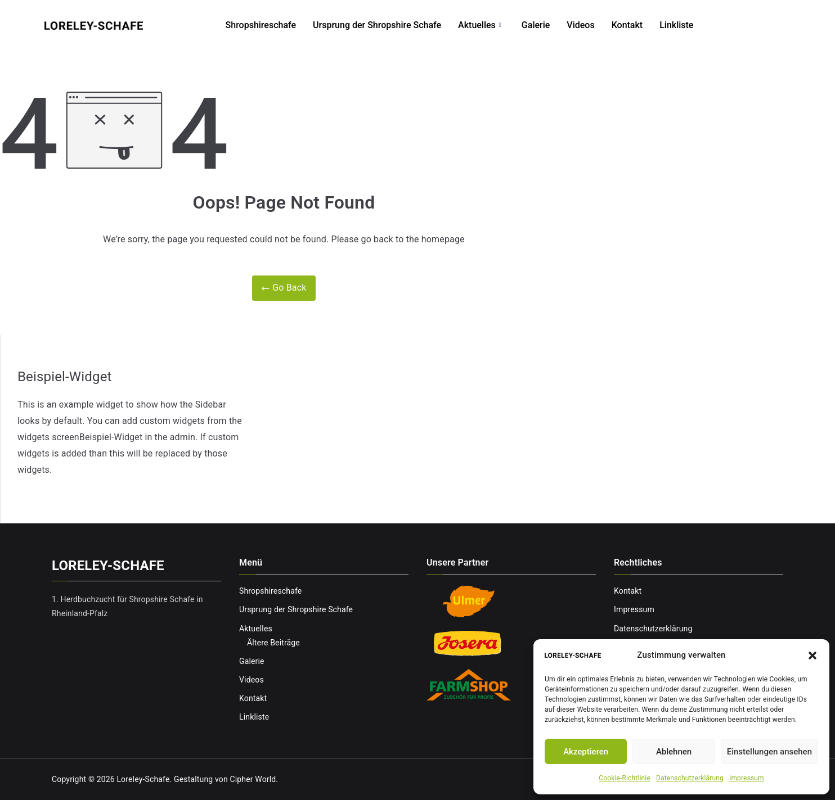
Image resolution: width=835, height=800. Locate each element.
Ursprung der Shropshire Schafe (390, 25)
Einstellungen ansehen (769, 752)
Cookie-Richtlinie (624, 778)
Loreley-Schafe (142, 779)
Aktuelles (492, 25)
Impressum (746, 778)
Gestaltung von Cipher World (225, 779)
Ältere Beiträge (273, 642)
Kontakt (640, 25)
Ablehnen (674, 752)
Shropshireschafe (274, 25)
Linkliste (689, 25)
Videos (593, 25)
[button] (812, 655)
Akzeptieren (585, 752)
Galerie (549, 25)
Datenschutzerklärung (690, 778)
